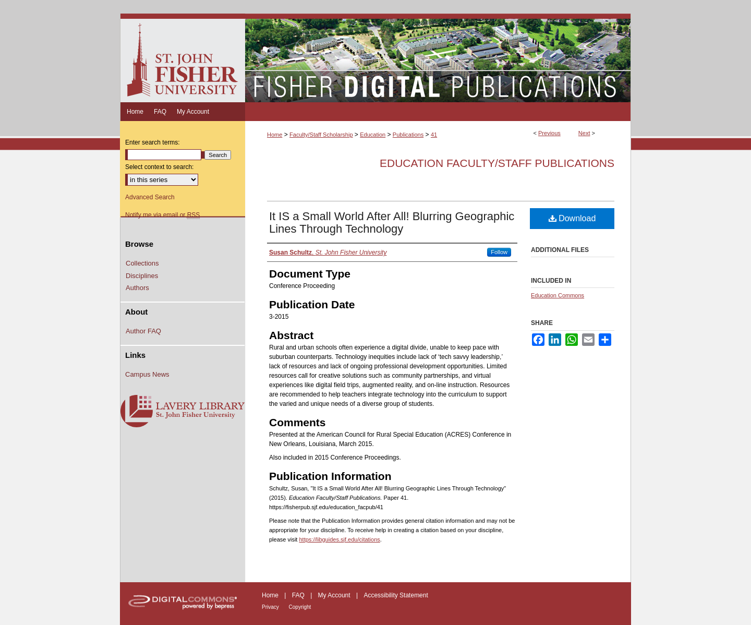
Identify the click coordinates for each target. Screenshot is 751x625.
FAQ (299, 595)
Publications (408, 134)
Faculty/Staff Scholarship (321, 134)
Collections (142, 263)
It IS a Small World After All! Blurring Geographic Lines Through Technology (391, 222)
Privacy (271, 607)
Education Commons (557, 295)
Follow (499, 252)
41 (434, 134)
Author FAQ (143, 331)
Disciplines (142, 276)
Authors (137, 288)
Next (584, 133)
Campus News (147, 374)
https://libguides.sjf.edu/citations (339, 539)
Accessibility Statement (396, 595)
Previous (549, 133)
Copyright (300, 607)
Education (372, 134)
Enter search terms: (152, 142)
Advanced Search (150, 197)
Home (274, 134)
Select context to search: (159, 167)
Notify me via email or (162, 215)
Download (572, 218)
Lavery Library (182, 411)
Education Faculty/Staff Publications (497, 163)
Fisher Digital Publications (438, 58)
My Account (335, 595)
